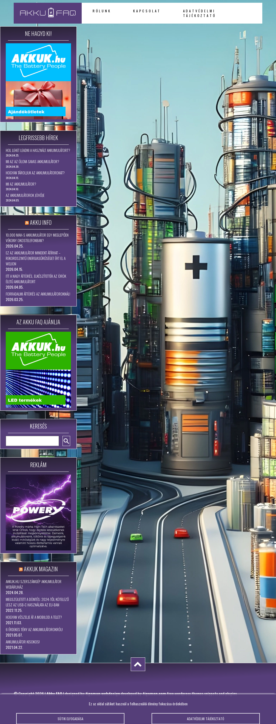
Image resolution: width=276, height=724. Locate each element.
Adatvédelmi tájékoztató (199, 13)
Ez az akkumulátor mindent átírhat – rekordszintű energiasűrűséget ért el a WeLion (36, 258)
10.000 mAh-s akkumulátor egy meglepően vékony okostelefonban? (37, 237)
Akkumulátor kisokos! (23, 641)
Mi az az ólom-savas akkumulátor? (32, 161)
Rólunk (102, 10)
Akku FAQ (54, 694)
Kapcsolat (147, 10)
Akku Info (41, 222)
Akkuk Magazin (41, 569)
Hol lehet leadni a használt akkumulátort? (38, 150)
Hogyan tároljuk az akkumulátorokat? (35, 172)
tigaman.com (154, 694)
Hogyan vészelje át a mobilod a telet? (34, 617)
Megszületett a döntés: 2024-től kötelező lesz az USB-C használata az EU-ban (37, 602)
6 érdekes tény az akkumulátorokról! (34, 629)
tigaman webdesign (103, 694)
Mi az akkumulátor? (21, 184)
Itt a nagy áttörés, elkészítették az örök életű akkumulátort (36, 278)
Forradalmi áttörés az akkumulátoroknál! (38, 294)
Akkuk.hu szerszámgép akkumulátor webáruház (33, 584)
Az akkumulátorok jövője (25, 195)
